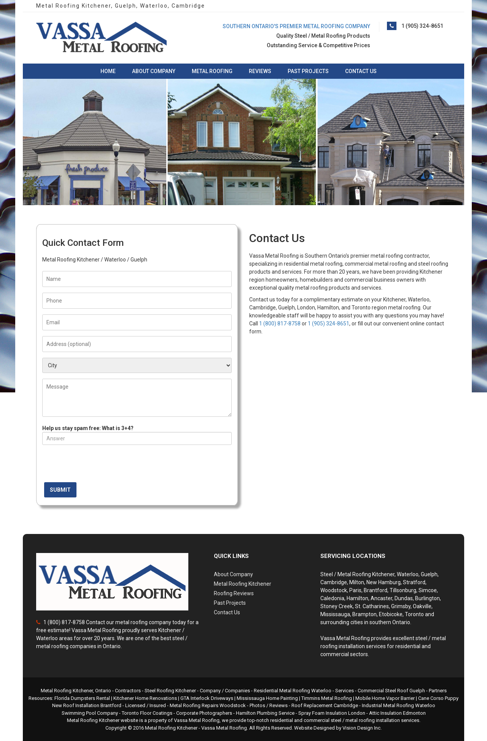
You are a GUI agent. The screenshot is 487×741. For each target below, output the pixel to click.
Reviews (260, 71)
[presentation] (100, 465)
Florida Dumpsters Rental (82, 698)
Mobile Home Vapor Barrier (385, 698)
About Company (153, 71)
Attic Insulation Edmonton (397, 713)
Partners (438, 690)
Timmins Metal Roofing (326, 698)
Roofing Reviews (234, 593)
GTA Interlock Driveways (206, 698)
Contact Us (361, 71)
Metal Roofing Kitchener (242, 584)
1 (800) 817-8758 (280, 323)
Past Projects (308, 71)
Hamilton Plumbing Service (265, 713)
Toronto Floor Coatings (147, 713)
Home (108, 71)
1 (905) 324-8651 (422, 26)
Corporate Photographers (204, 713)
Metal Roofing (212, 71)
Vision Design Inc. (362, 728)
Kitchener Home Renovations (145, 698)
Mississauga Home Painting (267, 698)
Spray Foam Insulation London (331, 713)
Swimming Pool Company (90, 713)
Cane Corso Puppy (438, 698)
